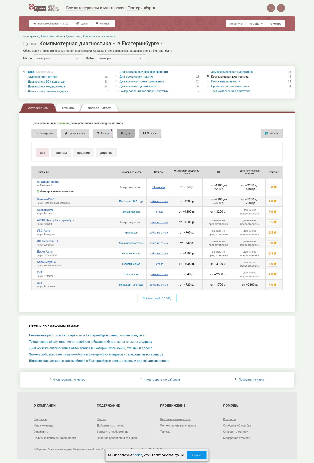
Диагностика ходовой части (138, 86)
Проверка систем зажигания (230, 86)
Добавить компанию (110, 425)
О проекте (40, 419)
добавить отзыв (159, 201)
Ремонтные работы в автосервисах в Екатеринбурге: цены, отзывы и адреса (87, 335)
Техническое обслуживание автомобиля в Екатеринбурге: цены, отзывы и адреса (90, 342)
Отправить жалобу (235, 431)
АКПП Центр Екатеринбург (55, 220)
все (42, 153)
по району (256, 23)
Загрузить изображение (112, 431)
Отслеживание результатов (178, 425)
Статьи (101, 419)
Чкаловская (131, 274)
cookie (137, 455)
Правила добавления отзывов (117, 438)
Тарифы (165, 431)
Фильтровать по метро (67, 379)
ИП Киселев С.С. (48, 241)
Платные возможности (175, 419)
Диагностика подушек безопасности (144, 71)
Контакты (229, 419)
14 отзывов (158, 187)
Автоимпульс (46, 262)
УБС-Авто (43, 231)
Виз (39, 283)
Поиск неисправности (225, 81)
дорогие (106, 153)
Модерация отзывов (236, 438)
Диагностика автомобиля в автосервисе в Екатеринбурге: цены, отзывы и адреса (90, 348)
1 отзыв (158, 211)
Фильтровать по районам (160, 379)
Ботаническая (131, 211)
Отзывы (103, 23)
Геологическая (131, 253)
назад (41, 71)
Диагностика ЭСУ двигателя (46, 81)
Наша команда (43, 425)
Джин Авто (44, 251)
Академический (48, 182)
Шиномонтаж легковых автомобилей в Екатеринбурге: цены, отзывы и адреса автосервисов (99, 361)
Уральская (131, 232)
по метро (275, 23)
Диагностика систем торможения (142, 81)
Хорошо (196, 455)
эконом (61, 153)
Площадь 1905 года (131, 201)
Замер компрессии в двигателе (232, 71)
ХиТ (39, 272)
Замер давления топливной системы (144, 91)
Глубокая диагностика (42, 76)
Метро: (27, 58)
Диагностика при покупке (137, 76)
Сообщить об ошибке (237, 425)
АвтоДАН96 (45, 210)
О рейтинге (41, 431)
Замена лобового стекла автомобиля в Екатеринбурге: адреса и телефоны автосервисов (96, 354)
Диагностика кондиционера (46, 86)
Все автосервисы (50, 23)
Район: (90, 58)
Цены (82, 23)
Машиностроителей (131, 243)
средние (83, 153)
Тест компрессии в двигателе (230, 91)
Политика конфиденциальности (55, 438)
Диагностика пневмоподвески (48, 91)
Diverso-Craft (46, 199)
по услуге (236, 23)
